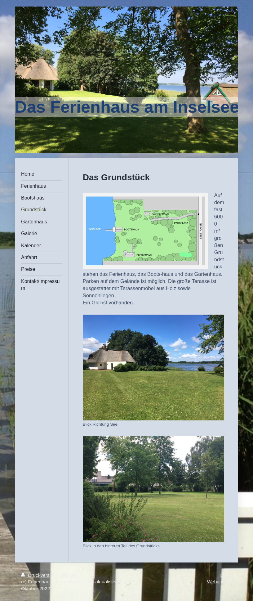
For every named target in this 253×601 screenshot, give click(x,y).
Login (226, 575)
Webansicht (219, 581)
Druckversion (39, 575)
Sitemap (68, 575)
